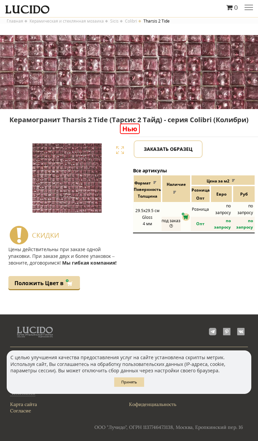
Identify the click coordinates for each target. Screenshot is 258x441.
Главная (15, 21)
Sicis (114, 21)
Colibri (131, 21)
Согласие (20, 411)
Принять (129, 381)
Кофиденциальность (152, 404)
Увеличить (120, 150)
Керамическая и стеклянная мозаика (67, 21)
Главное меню (249, 8)
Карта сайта (23, 404)
